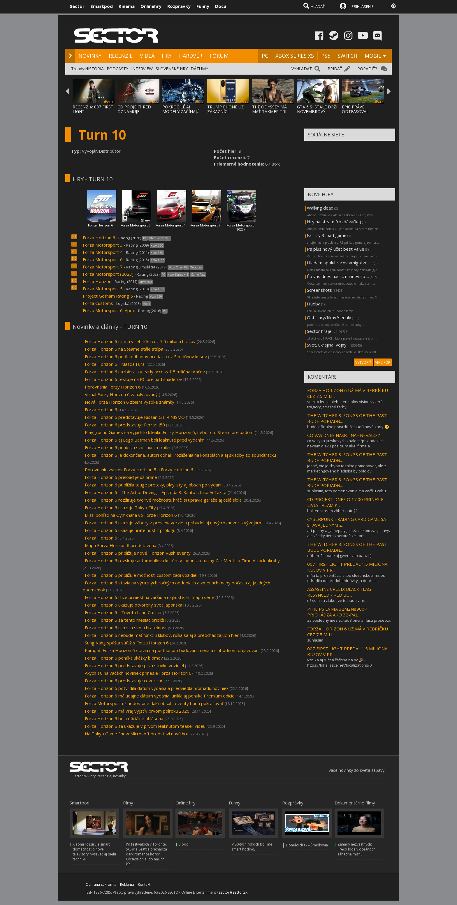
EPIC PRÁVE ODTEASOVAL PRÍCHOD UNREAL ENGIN (359, 114)
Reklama (127, 884)
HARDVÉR (190, 55)
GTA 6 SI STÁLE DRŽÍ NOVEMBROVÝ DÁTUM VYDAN (317, 111)
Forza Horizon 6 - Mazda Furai (115, 364)
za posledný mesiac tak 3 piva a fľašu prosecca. (349, 620)
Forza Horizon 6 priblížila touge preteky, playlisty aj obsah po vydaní (153, 485)
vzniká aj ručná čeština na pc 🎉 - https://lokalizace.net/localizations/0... (340, 662)
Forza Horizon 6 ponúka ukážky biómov (124, 658)
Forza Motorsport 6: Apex (109, 310)
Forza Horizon (97, 281)
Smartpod (101, 6)
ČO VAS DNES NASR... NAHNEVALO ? (343, 435)
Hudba (313, 304)
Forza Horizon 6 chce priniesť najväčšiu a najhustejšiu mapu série (149, 597)
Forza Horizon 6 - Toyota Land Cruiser (123, 612)
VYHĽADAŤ (301, 68)
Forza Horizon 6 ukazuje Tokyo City (120, 507)
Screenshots (319, 290)
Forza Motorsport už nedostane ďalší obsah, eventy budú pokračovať (154, 703)
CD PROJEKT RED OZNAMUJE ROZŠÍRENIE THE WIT (138, 111)
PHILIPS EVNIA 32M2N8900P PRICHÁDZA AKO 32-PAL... (337, 612)
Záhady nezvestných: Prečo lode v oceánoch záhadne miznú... (356, 849)
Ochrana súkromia (101, 884)
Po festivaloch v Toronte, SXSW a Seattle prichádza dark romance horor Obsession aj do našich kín (146, 854)
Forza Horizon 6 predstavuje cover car (124, 680)
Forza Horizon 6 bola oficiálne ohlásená (124, 718)
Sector (77, 6)
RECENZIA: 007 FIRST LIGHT (93, 109)
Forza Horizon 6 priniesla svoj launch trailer (128, 447)
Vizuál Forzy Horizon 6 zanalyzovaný (122, 394)
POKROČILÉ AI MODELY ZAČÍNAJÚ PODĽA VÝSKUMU (181, 111)
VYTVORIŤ (363, 362)
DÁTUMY (199, 68)
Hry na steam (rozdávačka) (334, 221)
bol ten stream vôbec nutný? (332, 510)
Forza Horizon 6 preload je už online (121, 477)
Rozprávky (179, 6)
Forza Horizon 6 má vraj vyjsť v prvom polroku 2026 (137, 711)
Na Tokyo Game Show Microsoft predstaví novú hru (136, 734)
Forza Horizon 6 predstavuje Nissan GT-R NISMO (135, 417)
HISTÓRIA (94, 68)
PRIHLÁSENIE (362, 6)
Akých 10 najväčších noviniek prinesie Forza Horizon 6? (139, 673)
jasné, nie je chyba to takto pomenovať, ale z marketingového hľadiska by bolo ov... (346, 468)
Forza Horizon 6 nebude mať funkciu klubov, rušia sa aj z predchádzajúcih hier (162, 635)
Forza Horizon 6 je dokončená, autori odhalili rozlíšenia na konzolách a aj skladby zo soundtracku (180, 455)
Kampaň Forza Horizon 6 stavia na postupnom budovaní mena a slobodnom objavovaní (172, 650)
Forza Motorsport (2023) (240, 227)
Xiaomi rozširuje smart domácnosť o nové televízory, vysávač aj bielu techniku (94, 852)
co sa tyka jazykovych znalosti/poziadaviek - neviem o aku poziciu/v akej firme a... (346, 443)
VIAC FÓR (382, 362)
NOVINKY (89, 55)
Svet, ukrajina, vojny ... (328, 345)
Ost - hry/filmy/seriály (329, 317)
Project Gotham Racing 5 (108, 296)
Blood (183, 844)
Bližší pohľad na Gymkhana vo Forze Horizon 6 (131, 515)
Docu (220, 6)
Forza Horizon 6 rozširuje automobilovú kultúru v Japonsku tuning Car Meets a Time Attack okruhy (182, 560)
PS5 (325, 55)
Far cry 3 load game (327, 235)
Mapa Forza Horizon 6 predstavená (120, 545)
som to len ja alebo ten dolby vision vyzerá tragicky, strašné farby (345, 404)
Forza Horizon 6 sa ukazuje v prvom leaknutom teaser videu (145, 726)
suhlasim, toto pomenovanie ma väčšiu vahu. (347, 490)
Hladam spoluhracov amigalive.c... (340, 263)
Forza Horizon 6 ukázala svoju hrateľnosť (126, 627)
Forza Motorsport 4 (170, 225)
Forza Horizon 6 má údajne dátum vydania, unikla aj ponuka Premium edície (160, 696)
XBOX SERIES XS (294, 55)
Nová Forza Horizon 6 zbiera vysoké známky (129, 402)
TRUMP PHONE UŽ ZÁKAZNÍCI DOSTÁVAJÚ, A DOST (227, 111)
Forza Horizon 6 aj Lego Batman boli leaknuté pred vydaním (145, 440)
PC (265, 55)
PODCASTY (117, 68)
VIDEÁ (147, 55)
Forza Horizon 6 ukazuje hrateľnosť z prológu (130, 530)
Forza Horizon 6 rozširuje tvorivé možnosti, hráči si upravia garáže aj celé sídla (163, 500)
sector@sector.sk (233, 892)
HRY (167, 55)
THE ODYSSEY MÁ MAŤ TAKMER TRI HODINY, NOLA (269, 111)
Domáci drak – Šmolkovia (307, 845)
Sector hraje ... (321, 331)
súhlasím (315, 640)
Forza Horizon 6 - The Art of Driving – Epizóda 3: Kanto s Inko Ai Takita (155, 492)
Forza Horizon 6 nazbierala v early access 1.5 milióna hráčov (145, 372)
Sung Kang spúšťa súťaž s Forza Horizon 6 (127, 643)
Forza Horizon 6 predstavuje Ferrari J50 (125, 425)
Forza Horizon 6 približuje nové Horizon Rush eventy (138, 553)
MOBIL (373, 55)
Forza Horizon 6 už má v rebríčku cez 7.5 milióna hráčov (140, 341)
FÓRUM (219, 55)
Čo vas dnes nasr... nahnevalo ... (338, 276)
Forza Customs (98, 303)
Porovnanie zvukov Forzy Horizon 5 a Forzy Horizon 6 (139, 469)
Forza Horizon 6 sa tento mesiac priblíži (124, 620)
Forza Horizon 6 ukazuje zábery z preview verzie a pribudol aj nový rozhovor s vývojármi (174, 523)
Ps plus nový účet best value (335, 249)
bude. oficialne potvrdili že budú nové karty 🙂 (348, 426)
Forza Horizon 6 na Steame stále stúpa (124, 349)
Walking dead (320, 208)
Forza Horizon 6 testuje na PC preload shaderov (134, 379)
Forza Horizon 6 (100, 225)
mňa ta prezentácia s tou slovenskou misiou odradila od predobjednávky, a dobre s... (346, 578)
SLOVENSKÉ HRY (172, 68)
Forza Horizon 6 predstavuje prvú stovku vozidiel (134, 665)
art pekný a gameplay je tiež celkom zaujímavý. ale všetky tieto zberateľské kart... (348, 533)
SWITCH (347, 55)
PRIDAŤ (335, 68)
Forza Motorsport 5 (103, 288)
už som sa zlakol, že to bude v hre (337, 600)
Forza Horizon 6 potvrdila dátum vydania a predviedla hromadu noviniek (156, 688)
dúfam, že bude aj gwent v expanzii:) (339, 555)
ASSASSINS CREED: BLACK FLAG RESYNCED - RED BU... (339, 592)
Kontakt (144, 884)
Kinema (127, 6)
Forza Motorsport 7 (205, 225)
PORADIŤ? (367, 68)
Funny (202, 6)
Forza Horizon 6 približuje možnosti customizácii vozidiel (141, 575)
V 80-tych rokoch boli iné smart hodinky (252, 847)
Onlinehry (150, 6)
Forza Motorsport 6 (103, 259)
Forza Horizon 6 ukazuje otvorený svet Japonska (133, 605)
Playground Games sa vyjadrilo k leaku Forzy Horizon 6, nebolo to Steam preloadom (169, 432)
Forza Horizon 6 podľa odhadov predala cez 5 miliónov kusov (146, 356)
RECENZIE (121, 55)
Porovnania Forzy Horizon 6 (113, 387)
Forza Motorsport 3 (135, 225)
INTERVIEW (142, 68)
